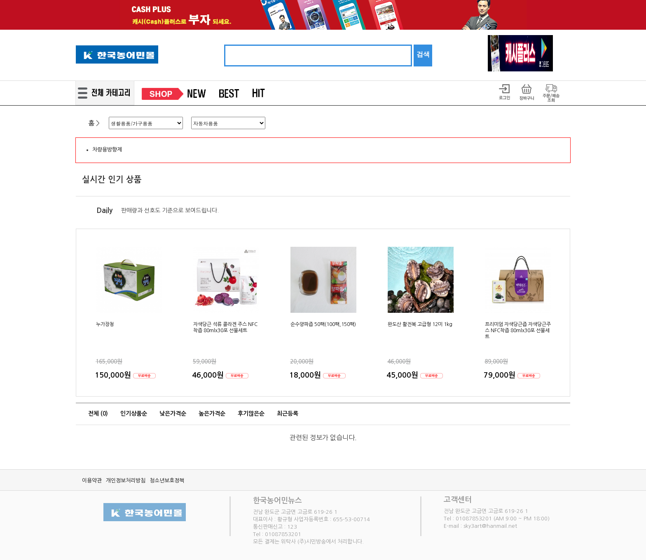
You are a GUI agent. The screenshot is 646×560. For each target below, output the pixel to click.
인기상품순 (133, 413)
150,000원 (114, 375)
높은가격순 (212, 413)
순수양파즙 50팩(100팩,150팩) (323, 324)
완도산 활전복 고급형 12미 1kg (420, 324)
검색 (423, 54)
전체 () (98, 413)
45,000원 (403, 375)
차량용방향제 (107, 149)
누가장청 (105, 324)
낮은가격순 (172, 413)
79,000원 (500, 375)
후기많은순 (251, 413)
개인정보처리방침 (125, 480)
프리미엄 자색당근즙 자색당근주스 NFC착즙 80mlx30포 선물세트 (518, 330)
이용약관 (92, 480)
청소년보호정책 (167, 480)
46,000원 (209, 375)
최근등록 (287, 413)
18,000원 (306, 375)
